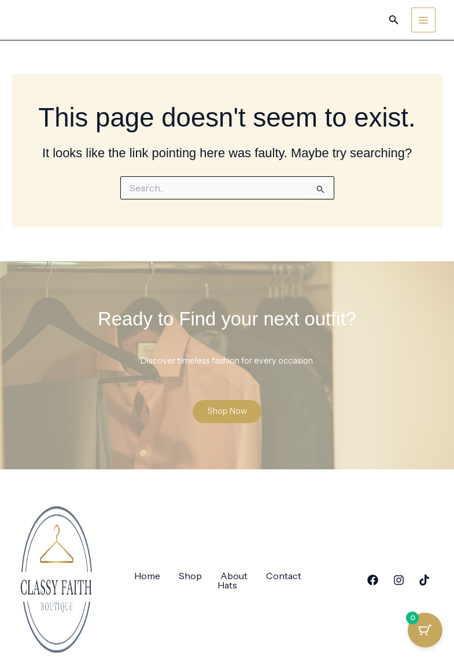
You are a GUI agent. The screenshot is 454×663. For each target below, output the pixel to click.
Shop (190, 576)
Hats (227, 586)
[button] (394, 20)
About (234, 576)
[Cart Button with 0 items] (425, 634)
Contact (283, 576)
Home (147, 576)
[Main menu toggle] (423, 20)
